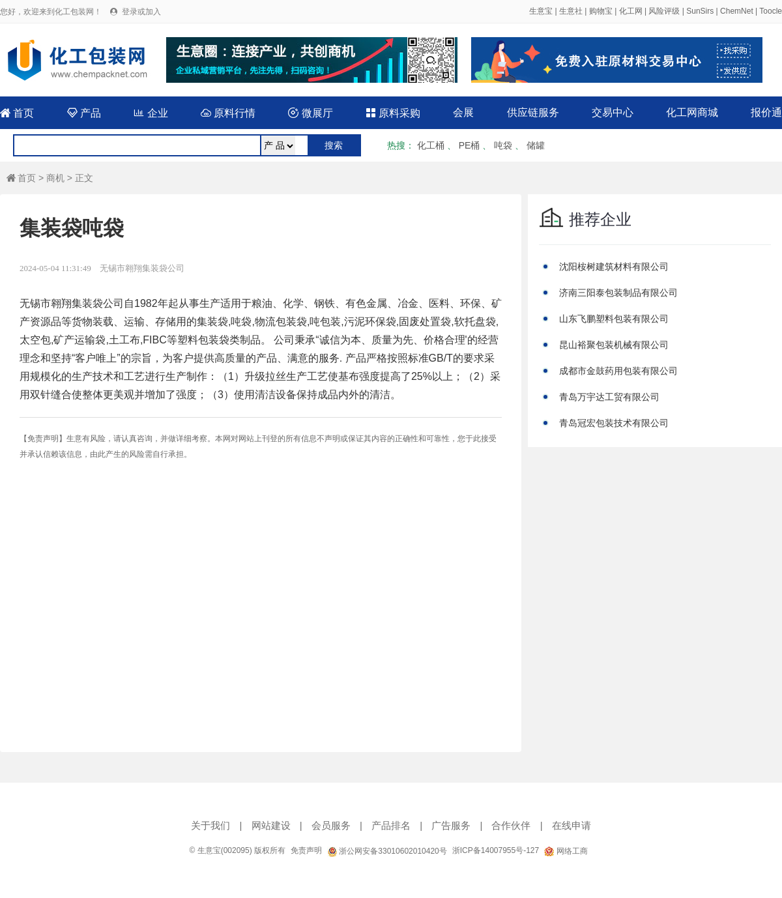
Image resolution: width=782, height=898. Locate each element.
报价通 (766, 112)
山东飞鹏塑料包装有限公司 (614, 318)
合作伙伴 (510, 825)
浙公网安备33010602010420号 (387, 851)
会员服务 (331, 825)
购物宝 (601, 11)
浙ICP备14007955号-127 (495, 850)
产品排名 (391, 825)
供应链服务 (533, 112)
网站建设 (271, 825)
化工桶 (430, 145)
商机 (55, 178)
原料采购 (393, 113)
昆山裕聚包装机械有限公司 (614, 345)
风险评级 (664, 11)
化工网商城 (692, 112)
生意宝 (541, 11)
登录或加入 (141, 11)
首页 (17, 113)
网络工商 (565, 851)
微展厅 (310, 113)
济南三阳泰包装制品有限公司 (618, 292)
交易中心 (612, 112)
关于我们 (210, 825)
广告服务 (451, 825)
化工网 (631, 11)
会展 (463, 112)
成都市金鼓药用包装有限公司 (618, 371)
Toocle (770, 11)
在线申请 (571, 825)
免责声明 (306, 850)
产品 (84, 113)
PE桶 (469, 145)
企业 (150, 113)
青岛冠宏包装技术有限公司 (614, 423)
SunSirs (700, 11)
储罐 (536, 145)
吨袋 (503, 145)
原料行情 (228, 113)
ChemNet (736, 11)
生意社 (571, 11)
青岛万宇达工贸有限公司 (609, 397)
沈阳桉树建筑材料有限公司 (614, 266)
